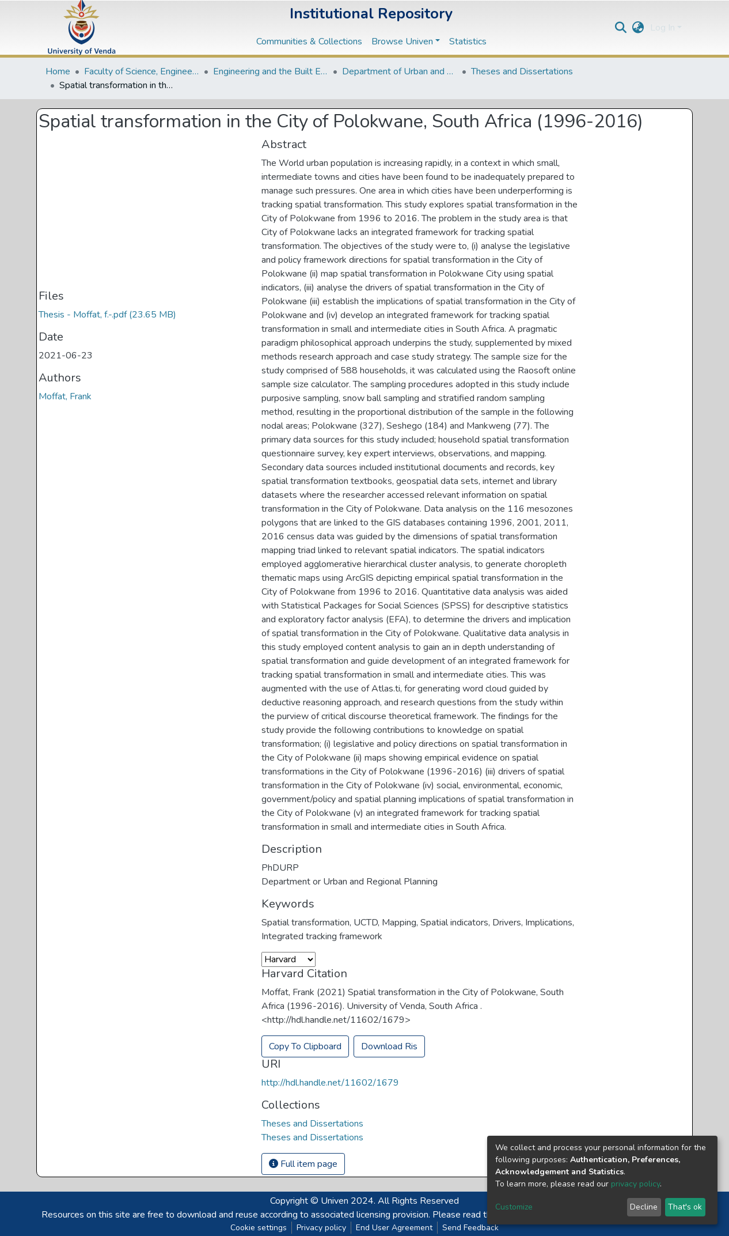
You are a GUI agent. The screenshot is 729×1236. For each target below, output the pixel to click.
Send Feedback (470, 1227)
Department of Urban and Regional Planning (399, 71)
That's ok (685, 1206)
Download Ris (389, 1046)
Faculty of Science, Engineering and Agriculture (141, 71)
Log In (662, 27)
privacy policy (635, 1183)
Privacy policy (321, 1227)
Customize (514, 1206)
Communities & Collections (309, 41)
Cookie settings (258, 1227)
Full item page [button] (303, 1164)
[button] (638, 28)
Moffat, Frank (65, 396)
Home (57, 71)
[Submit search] (621, 27)
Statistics (468, 41)
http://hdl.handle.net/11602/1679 (330, 1082)
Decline (644, 1206)
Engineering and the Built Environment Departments (270, 71)
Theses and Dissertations (522, 71)
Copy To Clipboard (305, 1046)
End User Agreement (394, 1227)
